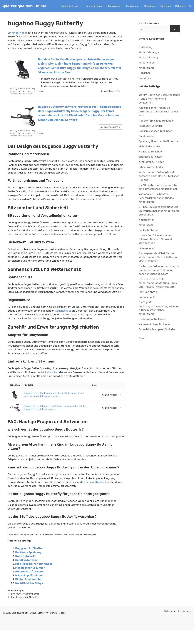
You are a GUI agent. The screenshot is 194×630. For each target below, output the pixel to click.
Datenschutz (171, 611)
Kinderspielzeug (72, 6)
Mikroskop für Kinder (29, 575)
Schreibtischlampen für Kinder (157, 329)
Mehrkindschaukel (150, 146)
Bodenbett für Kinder (29, 571)
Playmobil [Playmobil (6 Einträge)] (142, 338)
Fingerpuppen (147, 248)
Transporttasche (94, 482)
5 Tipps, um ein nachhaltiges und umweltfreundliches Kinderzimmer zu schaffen (159, 210)
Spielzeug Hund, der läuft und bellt (159, 141)
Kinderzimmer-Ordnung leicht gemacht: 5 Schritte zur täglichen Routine (159, 176)
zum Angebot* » (112, 91)
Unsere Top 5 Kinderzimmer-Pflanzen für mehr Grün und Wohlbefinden (156, 239)
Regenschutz (63, 310)
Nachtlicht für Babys (29, 583)
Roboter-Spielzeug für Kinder (156, 120)
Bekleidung (150, 6)
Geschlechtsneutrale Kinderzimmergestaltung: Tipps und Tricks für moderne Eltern (158, 282)
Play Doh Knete (148, 291)
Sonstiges (165, 6)
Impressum (185, 611)
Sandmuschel (147, 136)
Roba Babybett (25, 556)
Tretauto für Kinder (150, 125)
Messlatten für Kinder (30, 567)
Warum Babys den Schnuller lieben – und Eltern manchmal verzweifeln (159, 98)
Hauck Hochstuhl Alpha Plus (25, 597)
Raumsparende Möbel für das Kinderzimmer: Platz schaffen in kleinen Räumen (158, 257)
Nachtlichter (146, 219)
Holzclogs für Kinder (151, 151)
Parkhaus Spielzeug (28, 552)
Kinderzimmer (133, 6)
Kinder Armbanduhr (28, 579)
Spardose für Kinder (151, 156)
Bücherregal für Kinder (152, 319)
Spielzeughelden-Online (24, 6)
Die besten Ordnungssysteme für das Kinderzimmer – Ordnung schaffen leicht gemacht (159, 270)
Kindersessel (146, 224)
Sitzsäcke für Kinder (151, 167)
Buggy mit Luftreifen (29, 548)
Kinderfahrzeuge (94, 6)
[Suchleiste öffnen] (190, 6)
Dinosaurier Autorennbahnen (25, 593)
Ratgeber (180, 6)
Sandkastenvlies (26, 559)
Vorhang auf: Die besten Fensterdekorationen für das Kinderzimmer (156, 197)
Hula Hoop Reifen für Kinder (33, 563)
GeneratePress (58, 613)
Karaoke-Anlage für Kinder (155, 324)
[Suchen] (175, 28)
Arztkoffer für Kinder (151, 161)
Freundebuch (147, 297)
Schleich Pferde (148, 230)
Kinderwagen (114, 6)
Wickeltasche (49, 372)
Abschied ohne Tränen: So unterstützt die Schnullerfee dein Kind (159, 111)
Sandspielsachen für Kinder (155, 130)
